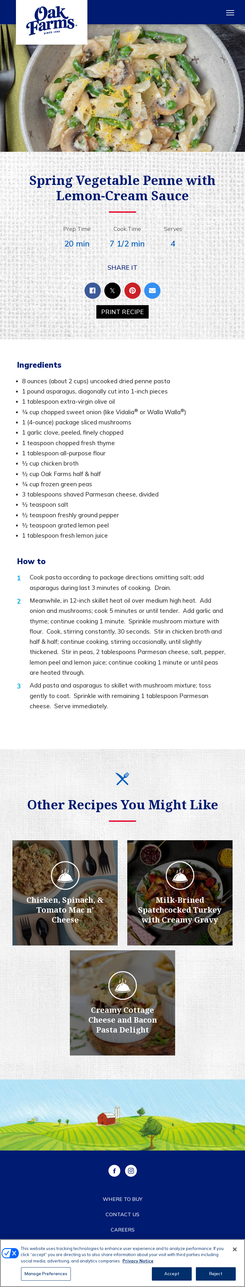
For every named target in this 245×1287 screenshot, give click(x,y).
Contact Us (122, 1214)
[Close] (235, 1250)
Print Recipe (122, 312)
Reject (216, 1274)
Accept (171, 1274)
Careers (123, 1229)
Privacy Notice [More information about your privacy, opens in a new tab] (137, 1262)
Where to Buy (122, 1199)
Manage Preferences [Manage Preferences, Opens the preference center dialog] (46, 1274)
